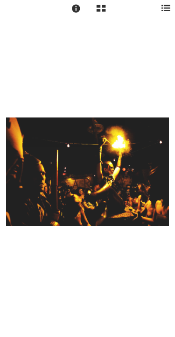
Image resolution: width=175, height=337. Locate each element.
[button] (76, 8)
